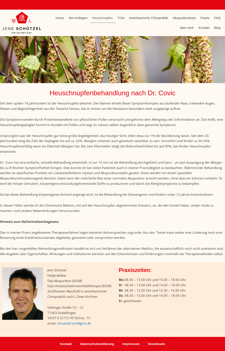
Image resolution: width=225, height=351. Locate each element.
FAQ (217, 18)
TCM (121, 18)
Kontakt (204, 27)
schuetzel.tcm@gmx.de (74, 323)
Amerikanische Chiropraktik (148, 18)
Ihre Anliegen (78, 18)
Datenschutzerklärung (97, 344)
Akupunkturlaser (184, 18)
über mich (187, 27)
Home (59, 18)
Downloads (156, 344)
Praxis (204, 18)
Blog (217, 27)
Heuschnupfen (102, 18)
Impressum (130, 344)
